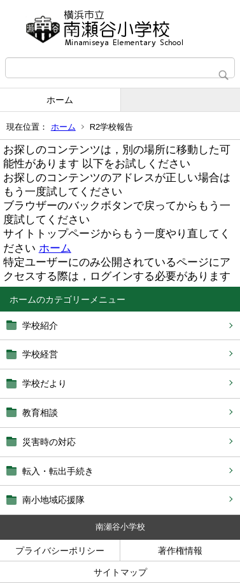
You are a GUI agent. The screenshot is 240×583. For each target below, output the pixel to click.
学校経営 (40, 354)
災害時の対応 (49, 442)
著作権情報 (180, 550)
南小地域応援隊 (53, 500)
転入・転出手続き (58, 471)
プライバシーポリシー (59, 550)
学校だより (44, 383)
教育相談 (40, 413)
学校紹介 (40, 325)
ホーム (59, 100)
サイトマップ (120, 572)
